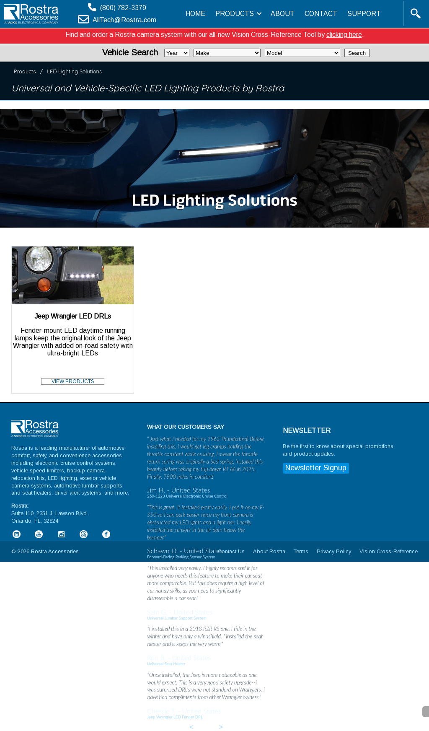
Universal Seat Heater (166, 663)
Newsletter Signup (315, 468)
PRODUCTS (238, 13)
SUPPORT (364, 13)
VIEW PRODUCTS (73, 381)
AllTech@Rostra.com (124, 19)
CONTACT (321, 13)
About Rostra (269, 551)
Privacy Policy (334, 551)
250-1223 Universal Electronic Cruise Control (187, 496)
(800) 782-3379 (123, 7)
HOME (195, 13)
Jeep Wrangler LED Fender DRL (175, 717)
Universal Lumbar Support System (177, 618)
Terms (301, 551)
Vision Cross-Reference (388, 551)
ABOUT (283, 13)
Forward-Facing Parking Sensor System (181, 557)
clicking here (344, 34)
